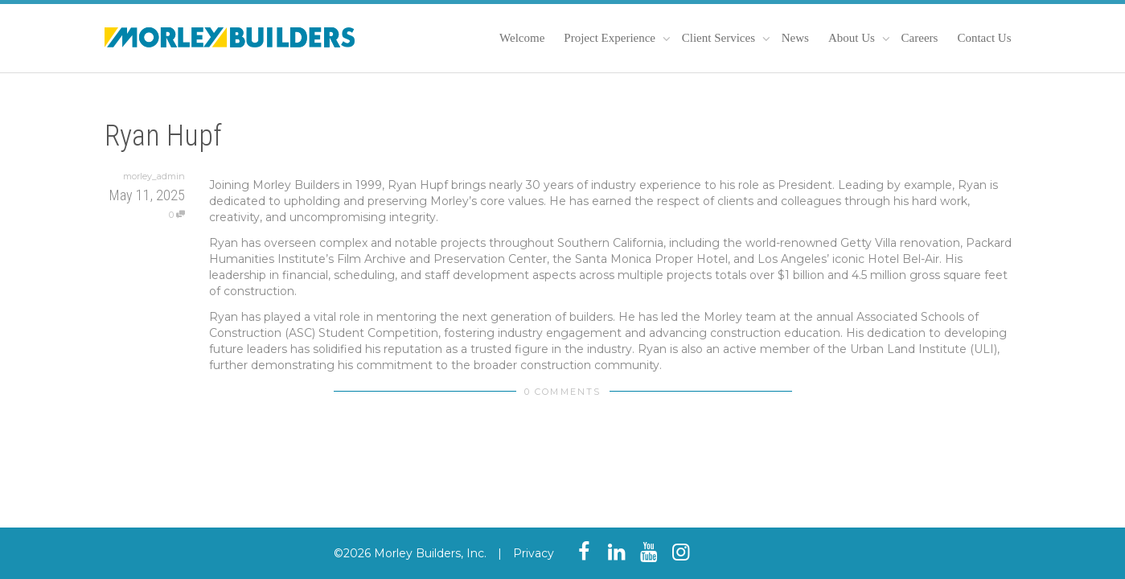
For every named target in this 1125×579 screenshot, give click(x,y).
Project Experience (611, 37)
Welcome (521, 37)
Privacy (533, 553)
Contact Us (984, 37)
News (795, 37)
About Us (853, 37)
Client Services (720, 37)
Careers (919, 37)
